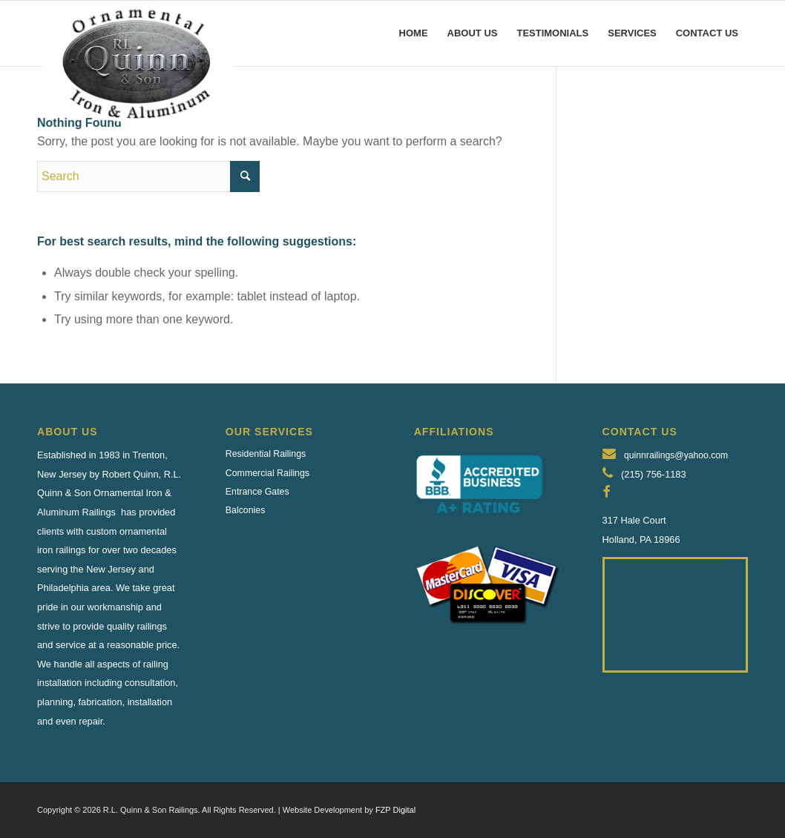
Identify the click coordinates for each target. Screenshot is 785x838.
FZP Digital (395, 809)
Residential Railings (266, 454)
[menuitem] (414, 33)
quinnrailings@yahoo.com (676, 455)
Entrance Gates (257, 491)
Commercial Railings (267, 473)
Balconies (246, 510)
